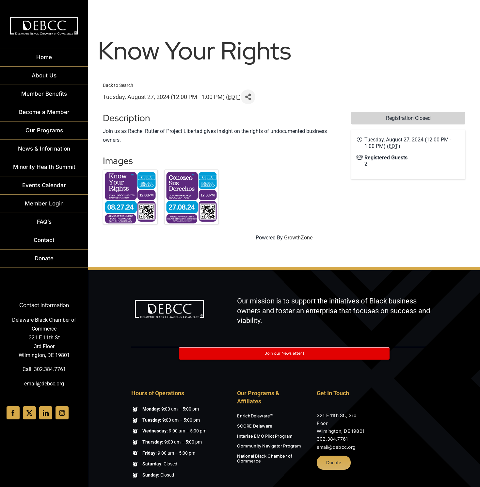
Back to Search (118, 85)
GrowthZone (298, 238)
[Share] (248, 96)
